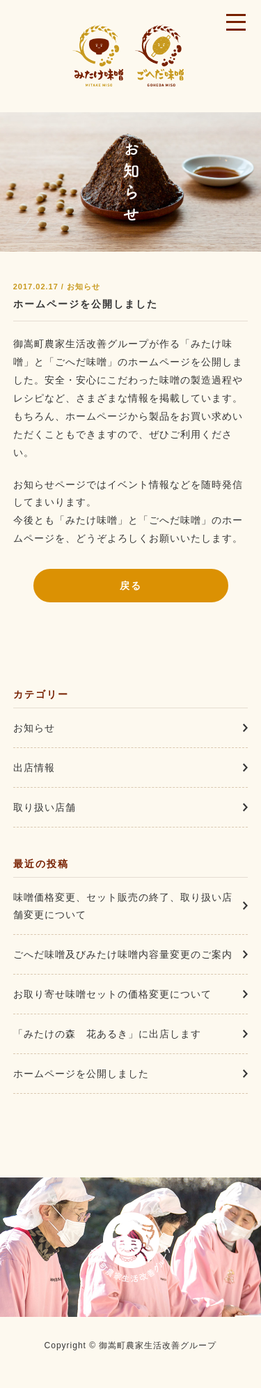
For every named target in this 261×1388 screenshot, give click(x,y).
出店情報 (34, 767)
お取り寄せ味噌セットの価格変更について (112, 994)
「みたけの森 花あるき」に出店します (107, 1033)
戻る (131, 585)
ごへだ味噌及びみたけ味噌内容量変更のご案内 (122, 954)
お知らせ (34, 727)
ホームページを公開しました (85, 304)
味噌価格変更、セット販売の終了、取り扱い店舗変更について (122, 906)
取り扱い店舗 (44, 807)
